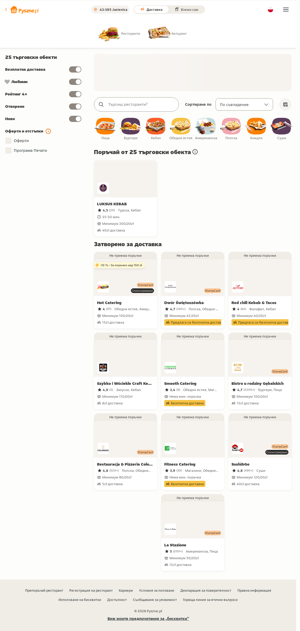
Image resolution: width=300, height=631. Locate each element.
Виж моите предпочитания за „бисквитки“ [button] (148, 618)
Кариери (126, 590)
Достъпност (117, 599)
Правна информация (254, 590)
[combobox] (141, 104)
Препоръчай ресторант (44, 590)
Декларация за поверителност (205, 590)
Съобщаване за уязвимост (155, 599)
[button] (21, 9)
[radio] (123, 33)
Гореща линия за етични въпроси (210, 599)
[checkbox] (105, 129)
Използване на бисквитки (80, 599)
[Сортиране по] (244, 104)
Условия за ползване (156, 590)
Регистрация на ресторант (91, 590)
